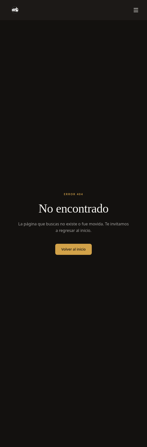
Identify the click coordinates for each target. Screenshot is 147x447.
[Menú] (136, 10)
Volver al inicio (73, 249)
